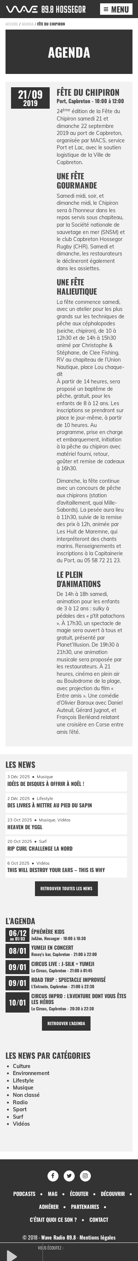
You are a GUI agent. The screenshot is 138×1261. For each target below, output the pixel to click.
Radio (20, 1102)
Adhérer (49, 1206)
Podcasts (24, 1193)
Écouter (79, 1193)
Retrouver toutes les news (66, 888)
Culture (22, 1066)
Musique (23, 1087)
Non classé (26, 1095)
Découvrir (113, 1193)
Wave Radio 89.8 (58, 1237)
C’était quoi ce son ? (53, 1219)
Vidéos (21, 1124)
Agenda (27, 24)
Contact (98, 1219)
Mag (52, 1193)
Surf (18, 1116)
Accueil (12, 24)
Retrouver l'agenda (66, 1023)
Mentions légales (97, 1237)
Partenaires (85, 1206)
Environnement (31, 1073)
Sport (19, 1109)
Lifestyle (23, 1080)
